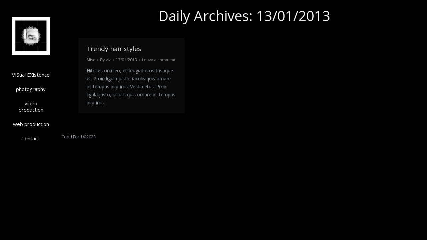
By (105, 60)
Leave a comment (158, 60)
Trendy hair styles (114, 48)
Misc (91, 60)
